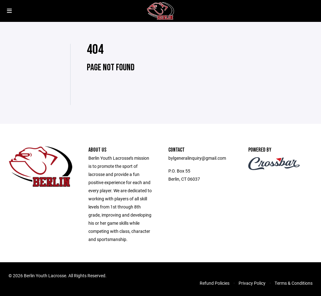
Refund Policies (214, 283)
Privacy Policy (252, 283)
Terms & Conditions (294, 283)
